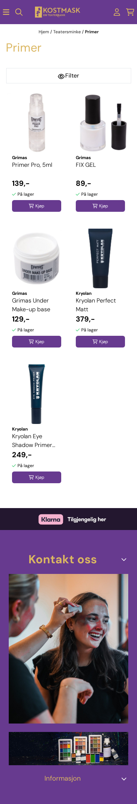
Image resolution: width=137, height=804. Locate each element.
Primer (92, 32)
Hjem (44, 32)
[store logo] (57, 12)
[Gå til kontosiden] (117, 12)
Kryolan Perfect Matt (96, 305)
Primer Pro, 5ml (32, 165)
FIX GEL (86, 165)
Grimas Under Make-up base (31, 305)
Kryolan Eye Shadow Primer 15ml (32, 441)
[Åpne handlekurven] (130, 12)
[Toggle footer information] (125, 559)
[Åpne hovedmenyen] (6, 12)
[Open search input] (19, 12)
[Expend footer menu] (125, 778)
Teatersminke (67, 32)
